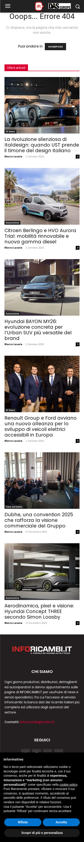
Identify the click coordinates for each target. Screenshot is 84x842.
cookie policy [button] (68, 784)
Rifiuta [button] (23, 822)
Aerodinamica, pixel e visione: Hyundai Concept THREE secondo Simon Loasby (39, 611)
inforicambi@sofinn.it (37, 722)
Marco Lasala (13, 156)
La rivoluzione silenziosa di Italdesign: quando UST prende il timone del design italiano (41, 145)
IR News (10, 131)
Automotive (12, 222)
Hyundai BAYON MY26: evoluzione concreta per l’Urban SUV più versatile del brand (38, 330)
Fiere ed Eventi (14, 506)
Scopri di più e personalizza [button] (41, 833)
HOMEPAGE (55, 46)
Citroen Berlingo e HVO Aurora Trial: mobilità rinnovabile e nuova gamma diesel (40, 236)
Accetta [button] (61, 822)
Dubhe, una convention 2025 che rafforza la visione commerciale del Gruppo (38, 520)
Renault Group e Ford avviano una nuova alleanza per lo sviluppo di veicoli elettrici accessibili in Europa (40, 426)
